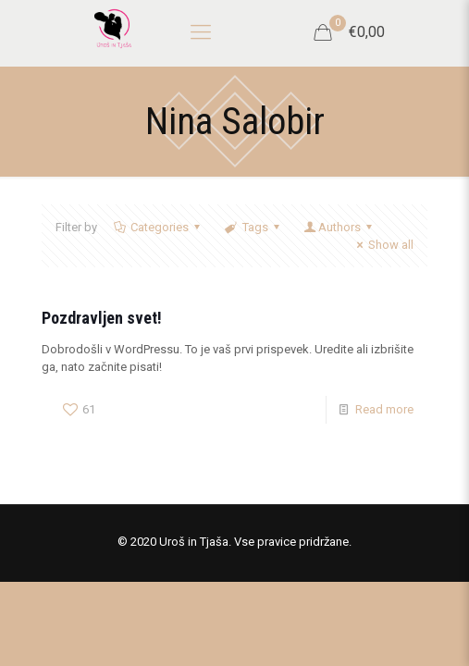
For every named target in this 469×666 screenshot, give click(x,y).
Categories (158, 227)
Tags (253, 227)
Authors (339, 227)
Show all (382, 245)
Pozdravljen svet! (102, 317)
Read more (384, 409)
